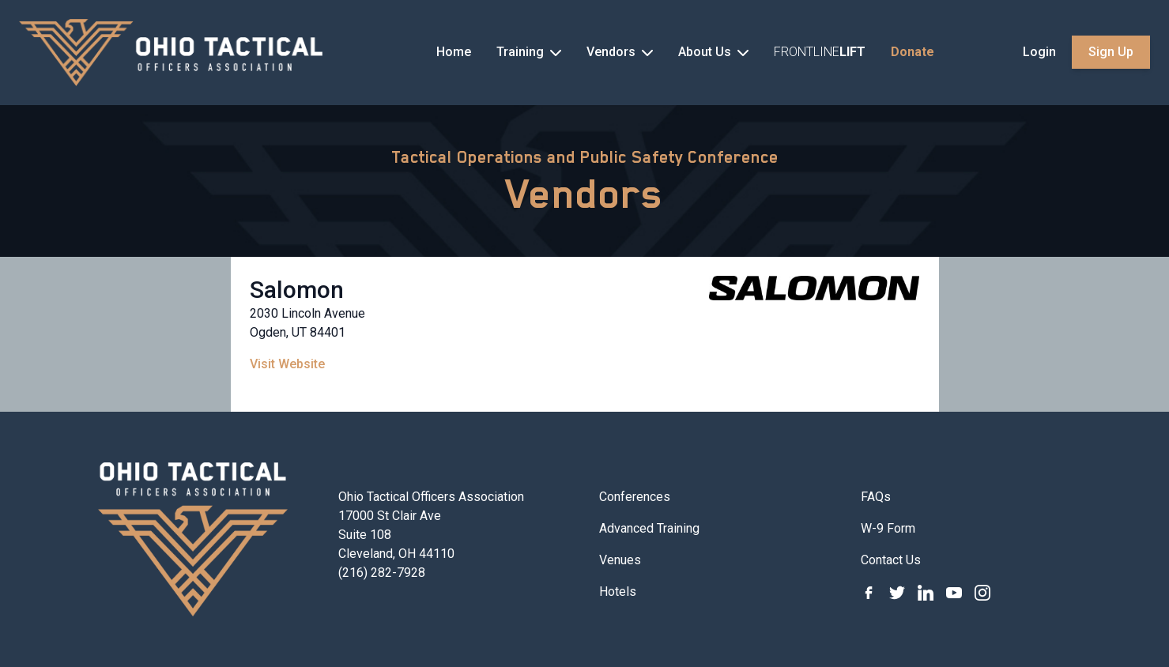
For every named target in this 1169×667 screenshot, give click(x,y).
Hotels (617, 591)
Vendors (584, 193)
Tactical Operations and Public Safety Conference (585, 157)
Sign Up (1110, 51)
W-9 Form (888, 528)
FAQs (876, 496)
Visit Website (287, 363)
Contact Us (891, 559)
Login (1039, 51)
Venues (620, 559)
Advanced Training (649, 528)
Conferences (634, 496)
